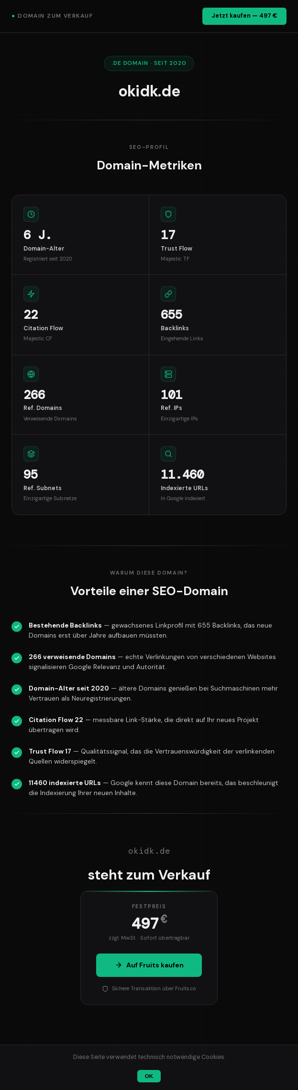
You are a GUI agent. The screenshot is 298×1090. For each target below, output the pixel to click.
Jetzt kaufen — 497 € (244, 16)
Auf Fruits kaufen (149, 965)
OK (149, 1076)
